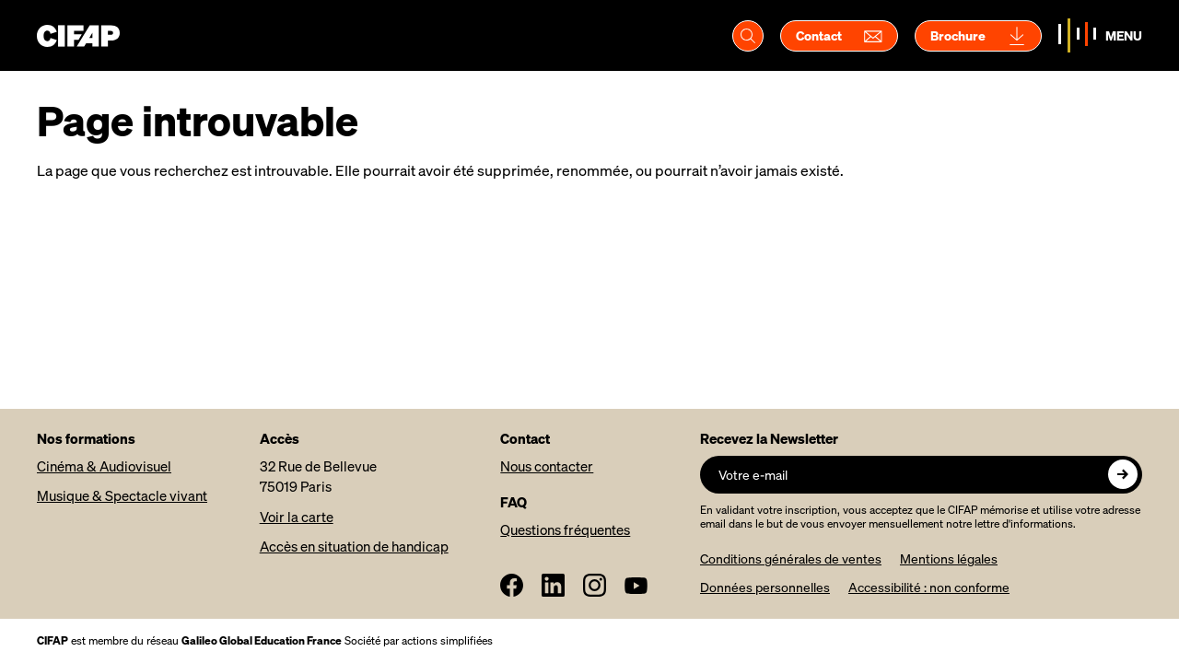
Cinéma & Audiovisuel (104, 466)
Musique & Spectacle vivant (122, 495)
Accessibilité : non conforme (929, 587)
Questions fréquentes (565, 529)
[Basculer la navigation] (1100, 35)
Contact (839, 36)
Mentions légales (949, 558)
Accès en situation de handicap (354, 546)
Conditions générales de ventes (790, 558)
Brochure (978, 36)
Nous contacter (546, 466)
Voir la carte (296, 516)
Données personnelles (765, 587)
